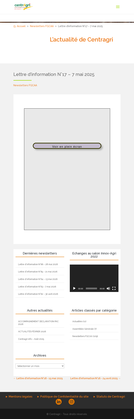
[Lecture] (74, 288)
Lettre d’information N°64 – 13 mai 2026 (37, 279)
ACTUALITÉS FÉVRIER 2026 (32, 331)
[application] (94, 278)
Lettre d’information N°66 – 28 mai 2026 (38, 264)
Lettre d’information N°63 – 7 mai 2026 (37, 286)
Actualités (77, 321)
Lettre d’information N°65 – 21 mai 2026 (37, 271)
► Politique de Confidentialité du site (62, 396)
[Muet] (108, 288)
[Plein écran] (114, 288)
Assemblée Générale (83, 329)
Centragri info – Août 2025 (31, 339)
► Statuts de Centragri (109, 396)
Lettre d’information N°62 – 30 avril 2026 (38, 294)
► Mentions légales (18, 396)
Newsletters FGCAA (25, 85)
